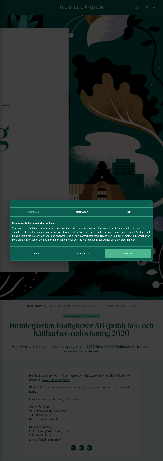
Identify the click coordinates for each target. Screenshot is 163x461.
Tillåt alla (128, 253)
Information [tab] (81, 211)
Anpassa (82, 253)
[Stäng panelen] (150, 204)
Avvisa (35, 253)
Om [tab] (129, 211)
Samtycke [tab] (33, 211)
